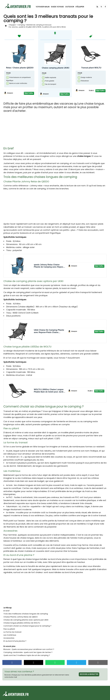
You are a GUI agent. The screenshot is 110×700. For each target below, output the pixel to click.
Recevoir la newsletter (89, 674)
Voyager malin (42, 6)
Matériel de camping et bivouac (39, 25)
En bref (6, 611)
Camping (21, 25)
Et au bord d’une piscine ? (14, 641)
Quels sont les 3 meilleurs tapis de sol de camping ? (26, 655)
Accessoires (8, 638)
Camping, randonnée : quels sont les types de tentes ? (27, 652)
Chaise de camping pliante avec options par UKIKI (25, 620)
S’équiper (80, 6)
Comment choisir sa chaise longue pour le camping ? (27, 626)
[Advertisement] (55, 131)
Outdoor (69, 6)
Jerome (15, 27)
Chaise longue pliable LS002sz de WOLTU (21, 623)
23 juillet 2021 (31, 27)
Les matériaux (9, 635)
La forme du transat (12, 632)
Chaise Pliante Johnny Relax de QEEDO (20, 617)
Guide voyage (57, 6)
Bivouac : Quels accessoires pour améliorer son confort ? (28, 649)
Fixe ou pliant (9, 629)
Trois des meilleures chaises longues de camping (25, 614)
